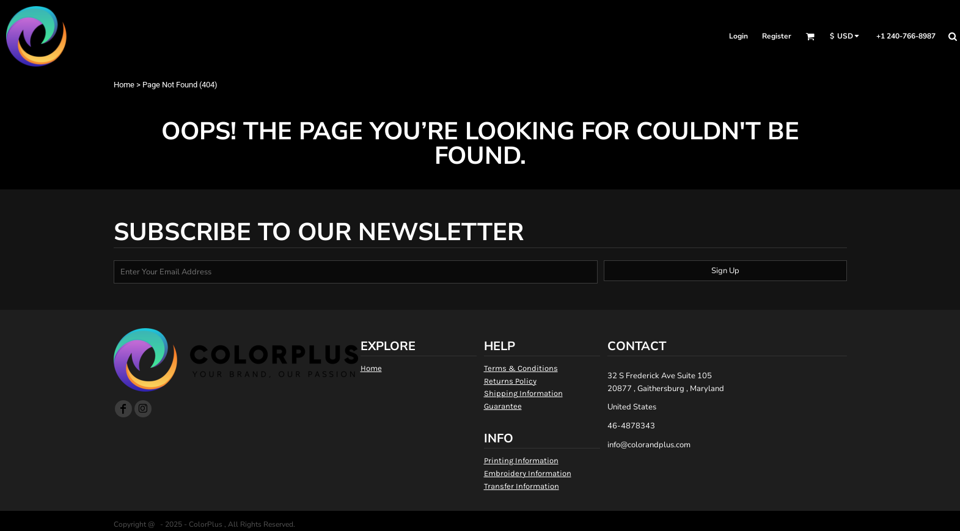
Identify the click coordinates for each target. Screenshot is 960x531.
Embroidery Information (527, 473)
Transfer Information (521, 486)
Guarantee (503, 406)
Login (738, 36)
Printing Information (521, 460)
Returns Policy (510, 381)
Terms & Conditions (521, 368)
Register (776, 36)
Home (124, 84)
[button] (810, 36)
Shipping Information (523, 393)
